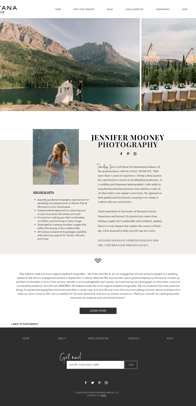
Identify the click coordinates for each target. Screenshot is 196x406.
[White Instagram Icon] (106, 383)
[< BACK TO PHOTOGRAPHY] (24, 324)
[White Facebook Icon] (86, 383)
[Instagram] (135, 154)
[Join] (131, 365)
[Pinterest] (128, 154)
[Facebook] (121, 154)
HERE (103, 396)
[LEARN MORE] (98, 311)
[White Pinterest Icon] (99, 383)
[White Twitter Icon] (93, 383)
